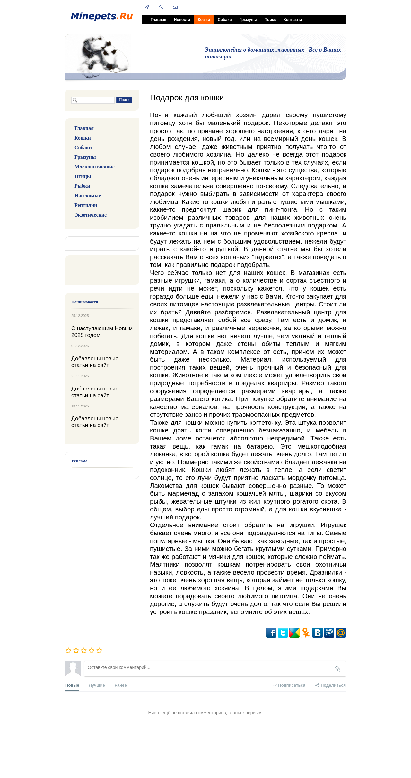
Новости (182, 19)
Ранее (121, 685)
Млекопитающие (94, 166)
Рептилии (85, 205)
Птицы (82, 176)
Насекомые (87, 195)
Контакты (293, 19)
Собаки (225, 19)
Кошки (204, 19)
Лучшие (97, 685)
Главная (158, 19)
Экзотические (90, 215)
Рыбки (82, 186)
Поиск (270, 19)
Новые (72, 687)
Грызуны (248, 19)
